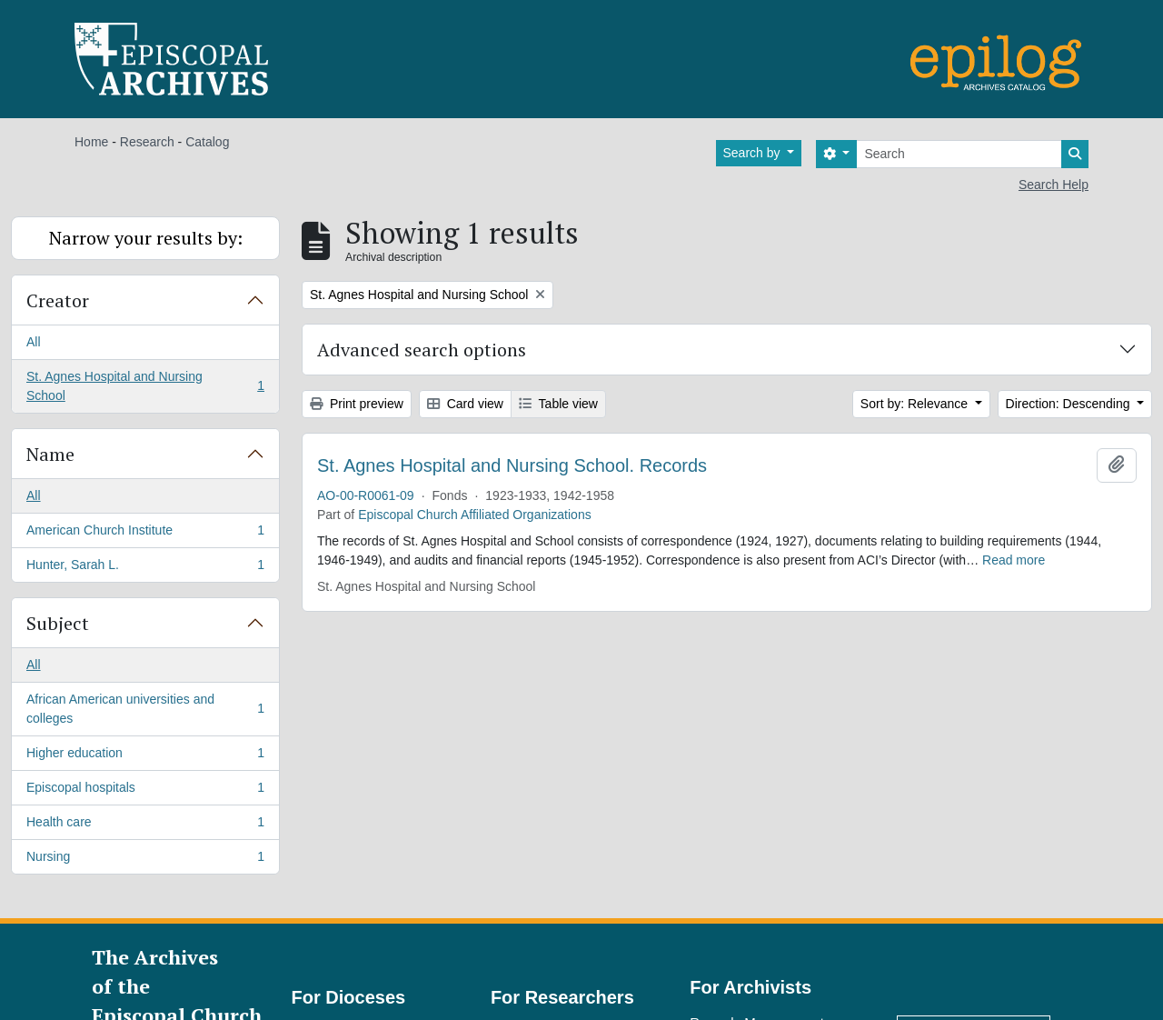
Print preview (356, 403)
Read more (1013, 560)
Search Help (1053, 184)
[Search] (959, 154)
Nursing (144, 860)
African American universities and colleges (144, 708)
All (33, 342)
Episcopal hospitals (144, 791)
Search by (753, 152)
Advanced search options (421, 349)
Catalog (207, 142)
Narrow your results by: (146, 237)
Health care (144, 825)
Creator (57, 300)
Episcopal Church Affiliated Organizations (474, 514)
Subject (57, 623)
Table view (558, 403)
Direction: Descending (1070, 403)
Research (147, 142)
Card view (465, 403)
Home (91, 142)
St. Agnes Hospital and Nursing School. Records (512, 465)
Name (50, 454)
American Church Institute (144, 533)
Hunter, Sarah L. (144, 568)
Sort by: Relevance (915, 403)
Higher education (144, 756)
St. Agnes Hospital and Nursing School (144, 386)
